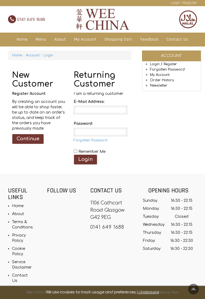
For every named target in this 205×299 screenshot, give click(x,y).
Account (33, 55)
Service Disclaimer (22, 264)
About (60, 39)
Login (175, 3)
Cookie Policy (18, 251)
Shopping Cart (118, 39)
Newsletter (158, 85)
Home (22, 39)
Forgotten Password (167, 69)
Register (190, 3)
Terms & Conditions (22, 224)
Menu (41, 39)
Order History (162, 80)
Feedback (149, 39)
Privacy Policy (19, 238)
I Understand (148, 292)
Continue (28, 138)
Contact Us (177, 39)
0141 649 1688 (31, 19)
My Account (85, 39)
